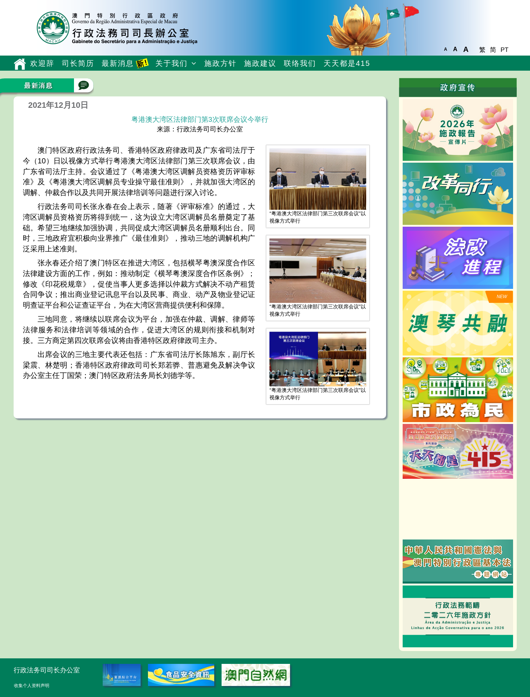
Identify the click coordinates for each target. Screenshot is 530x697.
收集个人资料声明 (31, 685)
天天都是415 (347, 63)
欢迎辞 (42, 63)
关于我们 (171, 63)
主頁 (20, 64)
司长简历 (78, 63)
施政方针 (220, 63)
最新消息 (125, 63)
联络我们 (300, 63)
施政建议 (260, 63)
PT (504, 49)
